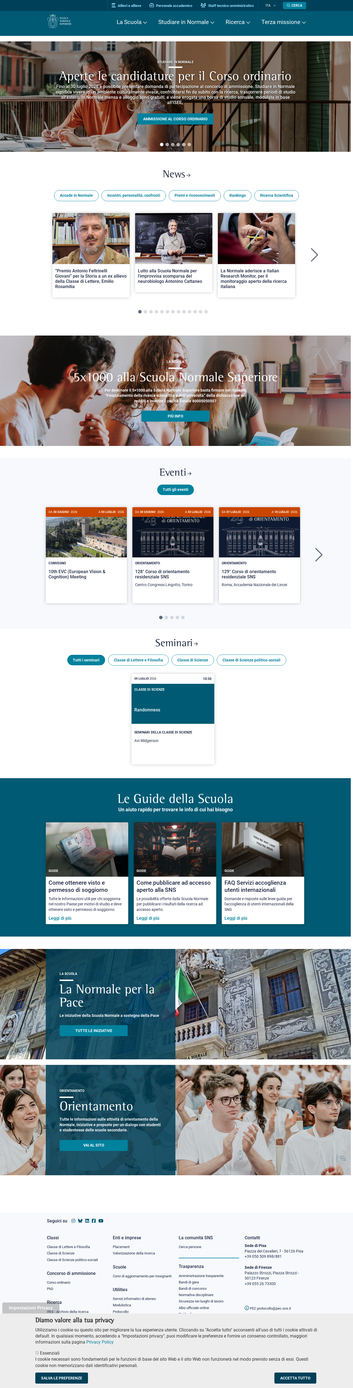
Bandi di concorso (194, 1284)
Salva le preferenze (61, 1378)
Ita (271, 5)
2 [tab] (167, 145)
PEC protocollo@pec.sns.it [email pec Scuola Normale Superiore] (270, 1303)
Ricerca (235, 22)
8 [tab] (178, 315)
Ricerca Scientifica (276, 198)
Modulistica (123, 1307)
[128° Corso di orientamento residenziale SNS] (172, 555)
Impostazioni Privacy (31, 1307)
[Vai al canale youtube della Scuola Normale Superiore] (100, 1215)
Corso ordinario (60, 1278)
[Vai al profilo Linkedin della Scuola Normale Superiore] (87, 1215)
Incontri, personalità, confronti (133, 198)
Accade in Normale (76, 198)
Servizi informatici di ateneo (136, 1300)
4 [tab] (178, 145)
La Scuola (129, 22)
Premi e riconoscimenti (195, 198)
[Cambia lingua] (275, 5)
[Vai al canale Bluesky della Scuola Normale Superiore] (80, 1215)
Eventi (175, 477)
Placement (122, 1242)
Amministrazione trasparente (204, 1271)
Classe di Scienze (192, 668)
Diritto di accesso (193, 1311)
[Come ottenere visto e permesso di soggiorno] (87, 881)
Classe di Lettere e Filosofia (138, 668)
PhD (50, 1285)
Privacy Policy (100, 1342)
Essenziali (50, 1353)
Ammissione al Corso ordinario (175, 119)
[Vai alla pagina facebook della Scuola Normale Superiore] (94, 1215)
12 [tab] (200, 315)
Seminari (176, 650)
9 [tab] (184, 315)
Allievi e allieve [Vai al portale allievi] (133, 6)
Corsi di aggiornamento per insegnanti (136, 1274)
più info (175, 418)
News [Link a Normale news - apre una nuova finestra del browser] (176, 176)
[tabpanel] (175, 96)
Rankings (237, 198)
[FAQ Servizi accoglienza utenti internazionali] (263, 881)
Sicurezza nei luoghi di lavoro (203, 1298)
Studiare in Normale (183, 22)
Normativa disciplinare (198, 1291)
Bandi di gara (190, 1277)
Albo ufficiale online (195, 1304)
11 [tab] (195, 315)
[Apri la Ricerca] (294, 5)
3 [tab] (172, 145)
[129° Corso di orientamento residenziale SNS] (259, 555)
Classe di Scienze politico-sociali (251, 668)
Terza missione (280, 22)
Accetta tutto (295, 1378)
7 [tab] (173, 315)
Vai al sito (93, 1153)
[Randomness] (173, 727)
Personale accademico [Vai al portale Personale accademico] (177, 6)
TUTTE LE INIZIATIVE (93, 1038)
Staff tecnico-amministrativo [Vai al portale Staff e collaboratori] (233, 6)
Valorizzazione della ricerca (136, 1248)
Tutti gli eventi (175, 495)
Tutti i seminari (86, 668)
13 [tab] (206, 315)
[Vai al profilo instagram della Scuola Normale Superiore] (73, 1215)
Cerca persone (191, 1242)
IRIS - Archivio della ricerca (69, 1308)
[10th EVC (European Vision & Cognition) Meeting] (86, 552)
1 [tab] (161, 145)
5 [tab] (183, 145)
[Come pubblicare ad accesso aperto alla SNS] (175, 881)
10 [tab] (189, 315)
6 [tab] (189, 145)
